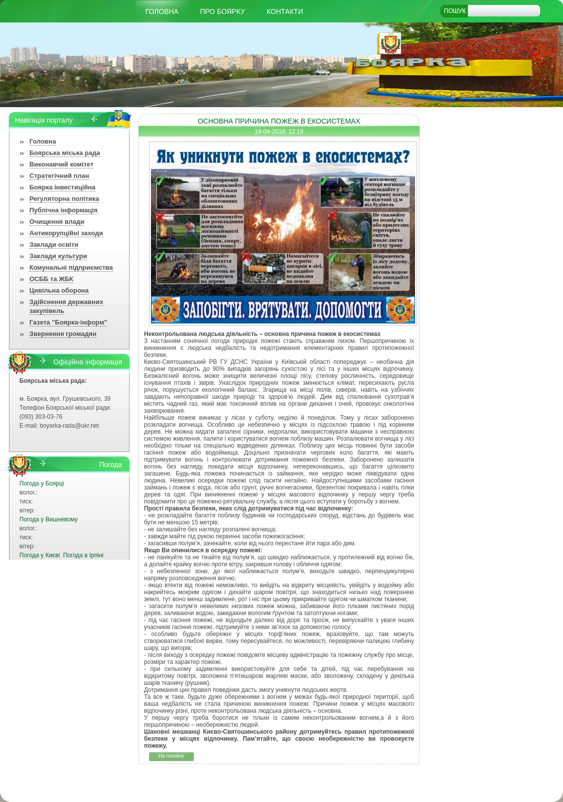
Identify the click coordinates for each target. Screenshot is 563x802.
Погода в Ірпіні (83, 555)
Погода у (41, 483)
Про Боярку (222, 11)
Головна (161, 11)
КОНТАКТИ (285, 11)
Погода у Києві (39, 555)
